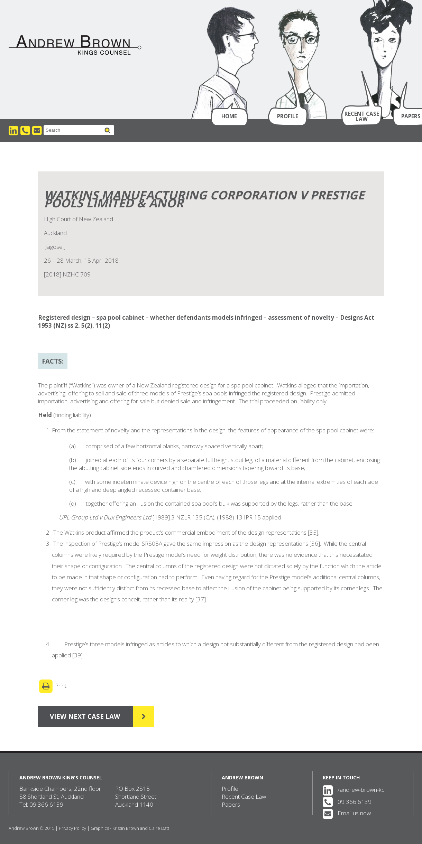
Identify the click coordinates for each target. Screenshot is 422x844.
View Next (96, 716)
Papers (231, 804)
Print (52, 686)
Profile (287, 116)
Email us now (347, 813)
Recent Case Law (362, 116)
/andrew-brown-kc (353, 790)
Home (229, 116)
